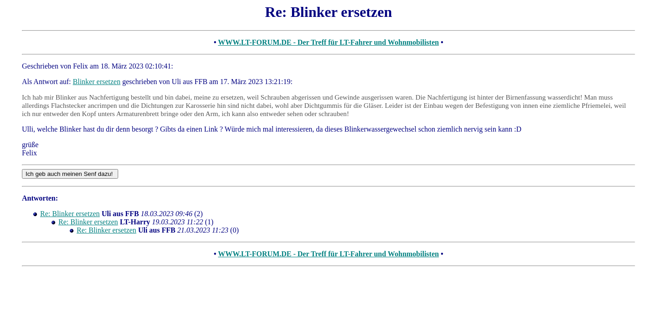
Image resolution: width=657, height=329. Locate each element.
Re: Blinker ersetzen (70, 214)
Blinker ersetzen (96, 81)
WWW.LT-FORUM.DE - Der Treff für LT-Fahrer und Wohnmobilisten (328, 42)
